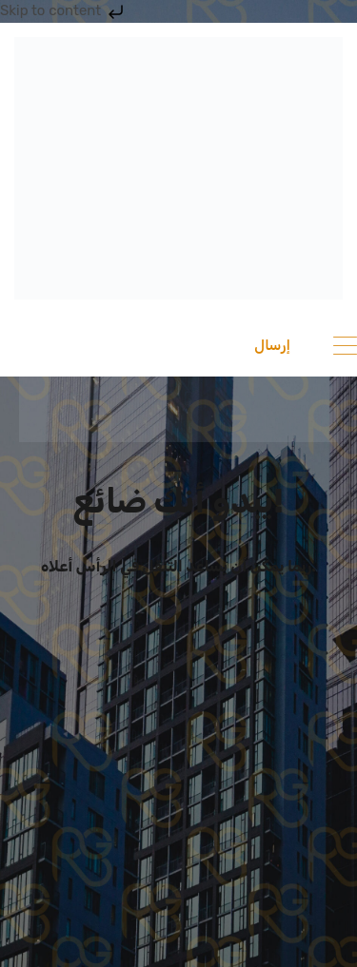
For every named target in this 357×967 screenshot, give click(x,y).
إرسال (272, 345)
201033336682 (95, 345)
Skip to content (64, 10)
